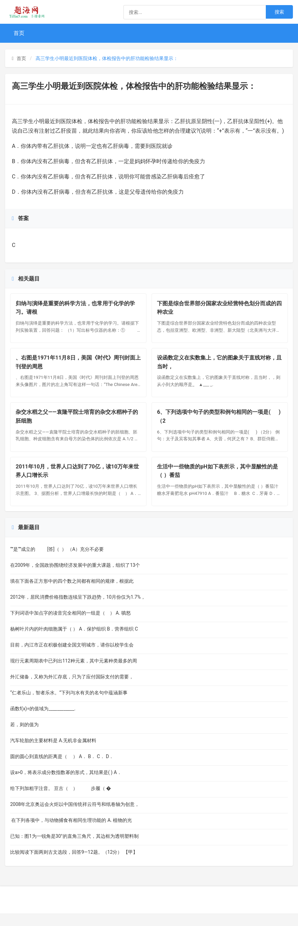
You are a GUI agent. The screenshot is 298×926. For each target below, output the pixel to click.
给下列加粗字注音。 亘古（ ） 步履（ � (60, 801)
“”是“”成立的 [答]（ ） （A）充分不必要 (57, 561)
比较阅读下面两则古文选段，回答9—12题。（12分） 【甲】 (74, 864)
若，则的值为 (42, 737)
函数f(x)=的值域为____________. (43, 721)
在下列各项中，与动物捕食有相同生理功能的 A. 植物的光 (71, 832)
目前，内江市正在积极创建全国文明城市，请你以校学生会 (72, 657)
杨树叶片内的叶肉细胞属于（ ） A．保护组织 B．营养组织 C (74, 641)
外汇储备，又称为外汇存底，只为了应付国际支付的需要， (72, 689)
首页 (19, 33)
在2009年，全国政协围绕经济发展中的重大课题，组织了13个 (75, 577)
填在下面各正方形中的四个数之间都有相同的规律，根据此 (72, 593)
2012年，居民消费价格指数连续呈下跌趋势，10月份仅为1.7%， (77, 609)
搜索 (279, 12)
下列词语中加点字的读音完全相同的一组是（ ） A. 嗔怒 (70, 625)
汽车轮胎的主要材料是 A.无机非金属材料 (61, 753)
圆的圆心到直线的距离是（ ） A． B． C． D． (62, 769)
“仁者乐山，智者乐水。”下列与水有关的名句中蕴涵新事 (68, 705)
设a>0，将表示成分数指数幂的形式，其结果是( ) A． (68, 785)
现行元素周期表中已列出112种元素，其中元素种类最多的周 (73, 673)
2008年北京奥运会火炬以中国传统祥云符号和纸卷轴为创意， (74, 816)
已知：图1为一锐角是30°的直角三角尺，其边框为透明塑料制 (74, 848)
